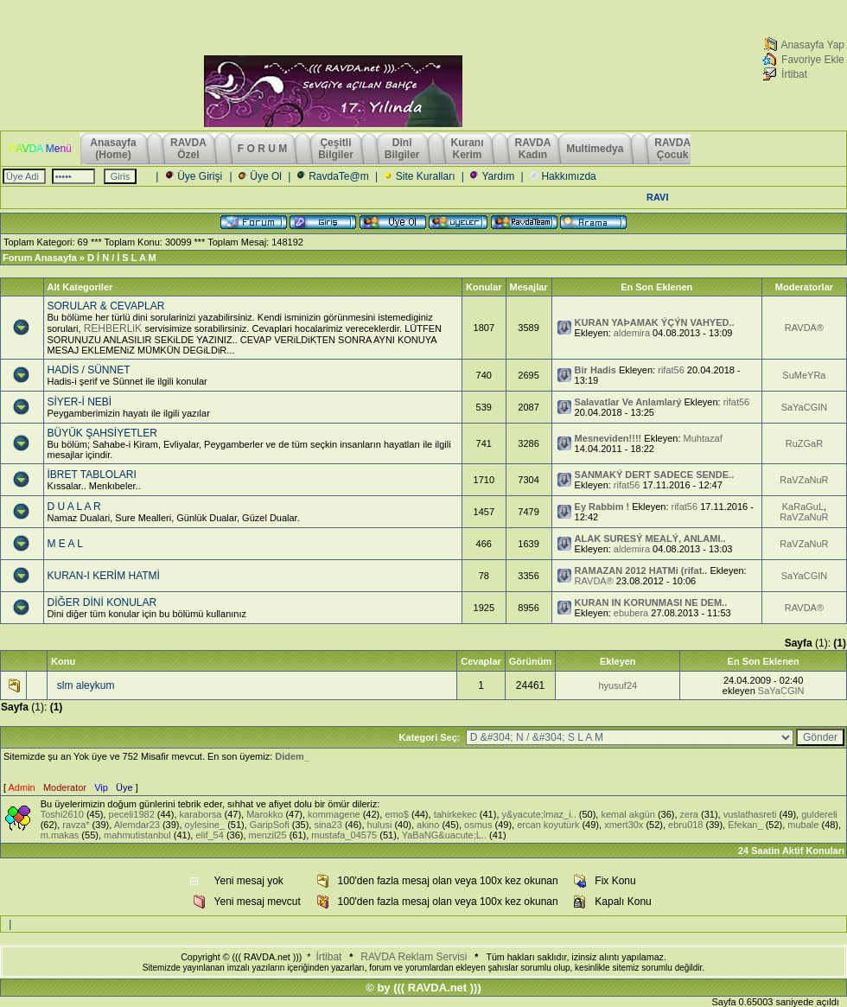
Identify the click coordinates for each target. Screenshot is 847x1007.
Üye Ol (266, 176)
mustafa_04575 (344, 835)
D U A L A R (74, 506)
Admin (22, 787)
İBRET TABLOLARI (92, 474)
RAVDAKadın (533, 149)
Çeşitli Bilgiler (335, 149)
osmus (478, 824)
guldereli (819, 814)
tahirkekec (455, 814)
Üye (124, 787)
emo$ (397, 814)
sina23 (327, 824)
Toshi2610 (62, 814)
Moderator (64, 787)
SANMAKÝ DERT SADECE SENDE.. (655, 474)
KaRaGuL (803, 506)
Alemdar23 (137, 824)
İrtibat (794, 74)
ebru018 (685, 824)
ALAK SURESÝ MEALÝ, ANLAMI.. (650, 538)
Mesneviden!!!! (608, 438)
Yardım (497, 176)
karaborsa (201, 814)
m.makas (60, 835)
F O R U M (262, 149)
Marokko (264, 814)
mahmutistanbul (137, 835)
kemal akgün (627, 814)
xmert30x (623, 824)
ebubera (631, 613)
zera (689, 814)
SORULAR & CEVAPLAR (106, 306)
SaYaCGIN (804, 407)
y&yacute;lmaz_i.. (539, 814)
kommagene (334, 814)
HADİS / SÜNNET (89, 370)
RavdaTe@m (339, 176)
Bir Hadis (595, 370)
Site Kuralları (425, 176)
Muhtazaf (703, 438)
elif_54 (209, 835)
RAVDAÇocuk (672, 149)
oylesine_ (205, 824)
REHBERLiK (114, 328)
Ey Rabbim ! (602, 506)
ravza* (75, 824)
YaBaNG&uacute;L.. (444, 835)
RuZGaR (804, 443)
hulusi (379, 824)
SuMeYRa (803, 375)
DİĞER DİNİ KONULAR (102, 602)
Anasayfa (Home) (114, 149)
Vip (101, 787)
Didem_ (292, 756)
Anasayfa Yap (812, 45)
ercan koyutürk (548, 824)
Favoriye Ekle (812, 60)
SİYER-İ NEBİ (80, 402)
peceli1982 (132, 814)
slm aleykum (86, 685)
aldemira (632, 333)
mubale (802, 824)
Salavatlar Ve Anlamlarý (628, 402)
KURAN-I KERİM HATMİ (104, 576)
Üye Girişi (199, 176)
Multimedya (594, 149)
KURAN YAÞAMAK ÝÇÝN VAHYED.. (655, 322)
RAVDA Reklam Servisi (413, 957)
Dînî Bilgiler (402, 149)
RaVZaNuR (804, 480)
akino (428, 824)
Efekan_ (745, 824)
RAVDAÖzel (188, 149)
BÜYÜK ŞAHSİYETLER (102, 433)
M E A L (65, 544)
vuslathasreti (750, 814)
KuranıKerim (467, 149)
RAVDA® (804, 327)
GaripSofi (270, 824)
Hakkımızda (568, 176)
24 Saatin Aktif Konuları (791, 850)
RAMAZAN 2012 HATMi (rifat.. (641, 570)
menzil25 (268, 835)
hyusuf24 (617, 685)
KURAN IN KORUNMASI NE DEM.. (651, 602)
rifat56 (671, 370)
